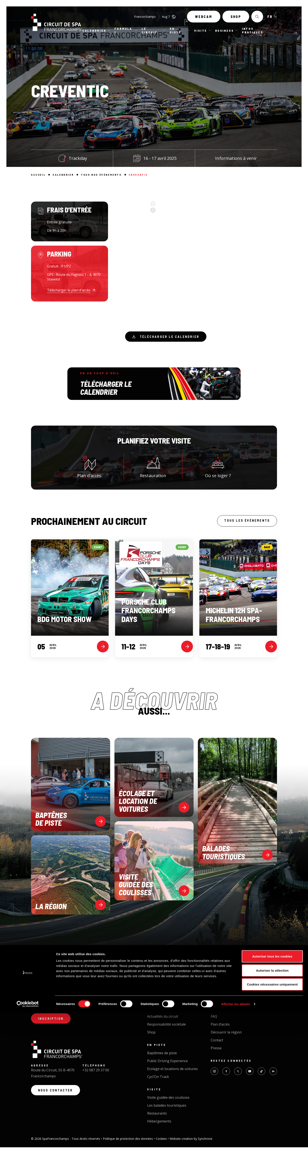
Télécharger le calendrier (168, 337)
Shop (236, 19)
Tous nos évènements (165, 981)
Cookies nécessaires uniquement (272, 1121)
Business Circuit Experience (233, 981)
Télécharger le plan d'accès (68, 290)
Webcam (203, 19)
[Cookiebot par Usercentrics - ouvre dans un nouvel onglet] (27, 1140)
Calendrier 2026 (159, 989)
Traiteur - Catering (226, 997)
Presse (216, 1049)
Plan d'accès (89, 467)
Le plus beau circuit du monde (171, 1010)
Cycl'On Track (158, 1078)
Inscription (52, 1021)
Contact (217, 1041)
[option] (137, 213)
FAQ (214, 1018)
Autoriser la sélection (272, 1107)
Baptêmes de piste (162, 1054)
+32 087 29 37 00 (95, 1073)
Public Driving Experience (167, 1062)
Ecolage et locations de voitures (172, 1070)
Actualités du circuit (162, 1018)
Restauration (153, 467)
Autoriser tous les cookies (272, 1093)
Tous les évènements (245, 523)
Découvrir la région (226, 1034)
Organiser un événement (231, 989)
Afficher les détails (235, 1140)
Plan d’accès (220, 1026)
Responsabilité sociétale (166, 1026)
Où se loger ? (218, 467)
